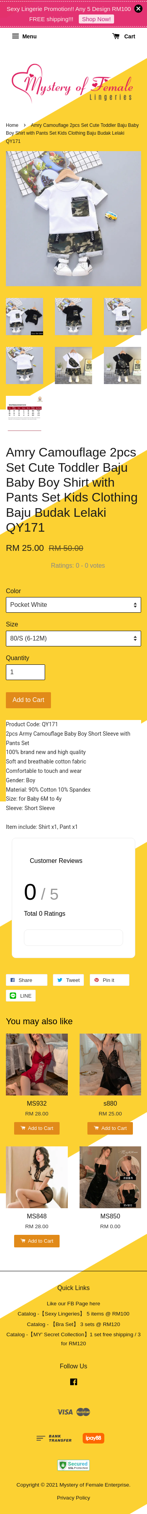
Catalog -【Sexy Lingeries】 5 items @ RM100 (73, 1314)
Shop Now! (96, 19)
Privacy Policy (73, 1498)
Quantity (17, 658)
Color (13, 591)
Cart (123, 36)
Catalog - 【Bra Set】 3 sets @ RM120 (73, 1324)
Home (12, 125)
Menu (24, 36)
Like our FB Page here (73, 1303)
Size (12, 624)
